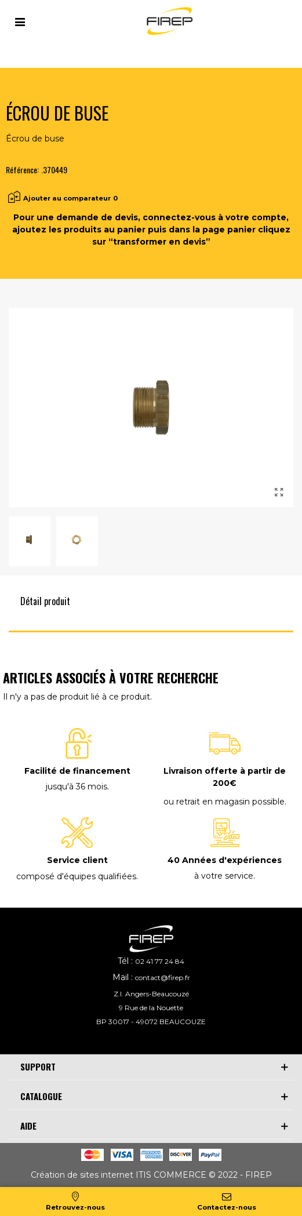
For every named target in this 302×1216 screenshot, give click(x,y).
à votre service (223, 876)
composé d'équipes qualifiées (76, 876)
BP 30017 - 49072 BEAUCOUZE (151, 1021)
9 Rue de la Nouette (151, 1007)
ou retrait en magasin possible (224, 801)
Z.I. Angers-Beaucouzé (151, 993)
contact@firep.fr (162, 977)
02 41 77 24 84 (159, 961)
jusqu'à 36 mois (76, 786)
